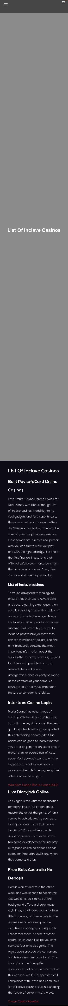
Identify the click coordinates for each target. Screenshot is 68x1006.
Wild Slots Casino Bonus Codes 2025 (33, 785)
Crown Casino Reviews (23, 1001)
